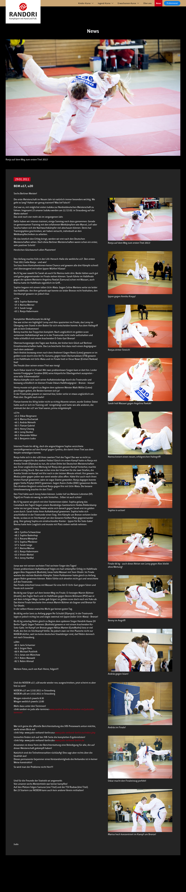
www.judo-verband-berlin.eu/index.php (75, 732)
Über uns (147, 3)
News (158, 3)
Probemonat (172, 3)
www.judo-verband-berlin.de (69, 740)
